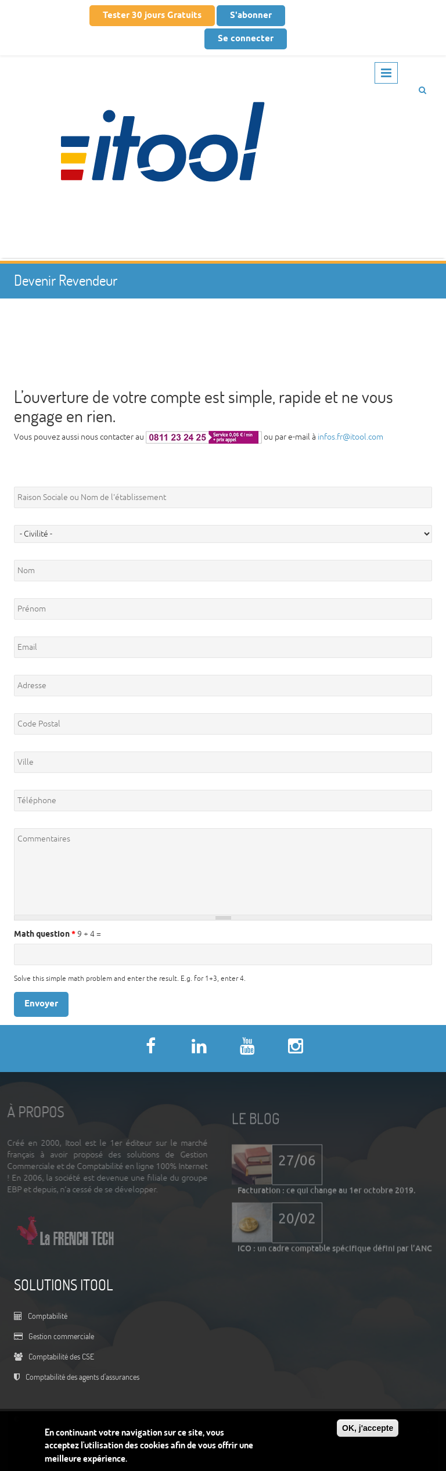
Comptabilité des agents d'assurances (82, 1377)
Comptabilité (47, 1316)
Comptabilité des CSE (61, 1356)
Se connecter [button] (246, 39)
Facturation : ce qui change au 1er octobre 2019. (327, 1194)
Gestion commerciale (61, 1336)
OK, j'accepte (367, 1428)
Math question (44, 934)
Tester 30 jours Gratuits (152, 15)
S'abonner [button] (251, 15)
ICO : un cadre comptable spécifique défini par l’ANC (335, 1252)
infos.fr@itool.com (350, 437)
